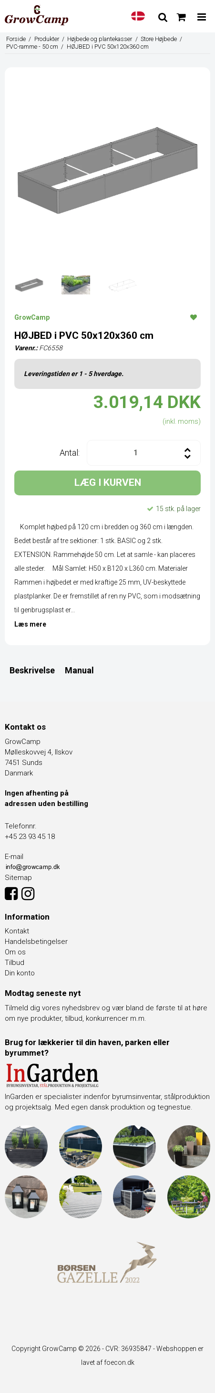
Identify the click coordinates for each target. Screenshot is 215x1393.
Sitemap (18, 877)
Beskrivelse (32, 670)
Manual (79, 670)
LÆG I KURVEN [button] (107, 482)
